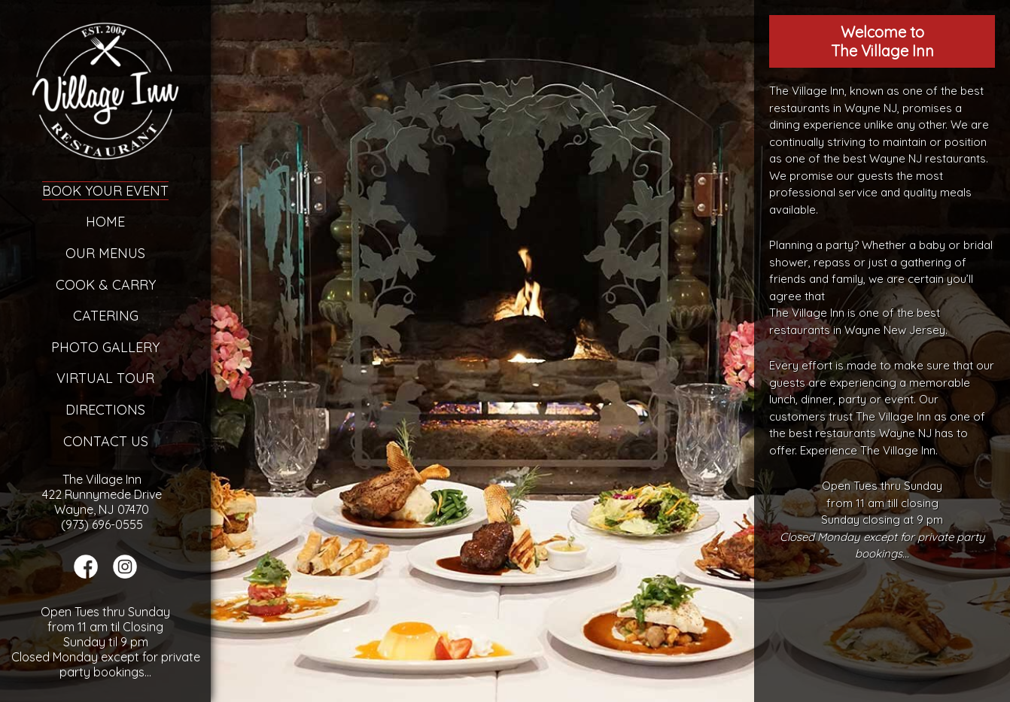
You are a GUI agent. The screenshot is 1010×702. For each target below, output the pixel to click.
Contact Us (105, 441)
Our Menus (105, 253)
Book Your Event (105, 190)
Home (105, 221)
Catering (105, 315)
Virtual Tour (105, 378)
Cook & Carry (106, 284)
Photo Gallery (105, 347)
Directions (105, 409)
